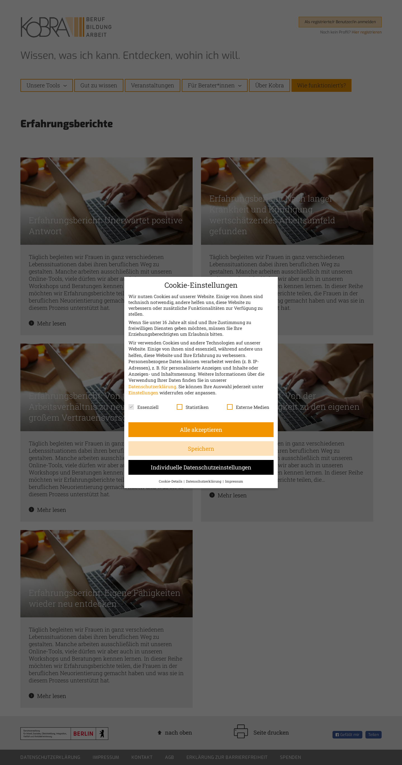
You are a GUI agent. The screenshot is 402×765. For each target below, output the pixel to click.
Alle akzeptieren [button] (201, 429)
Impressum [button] (234, 481)
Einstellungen (143, 392)
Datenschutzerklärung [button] (204, 481)
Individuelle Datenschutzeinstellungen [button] (201, 467)
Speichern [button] (201, 448)
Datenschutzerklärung (152, 386)
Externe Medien (248, 407)
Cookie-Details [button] (171, 481)
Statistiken (193, 407)
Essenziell (143, 407)
